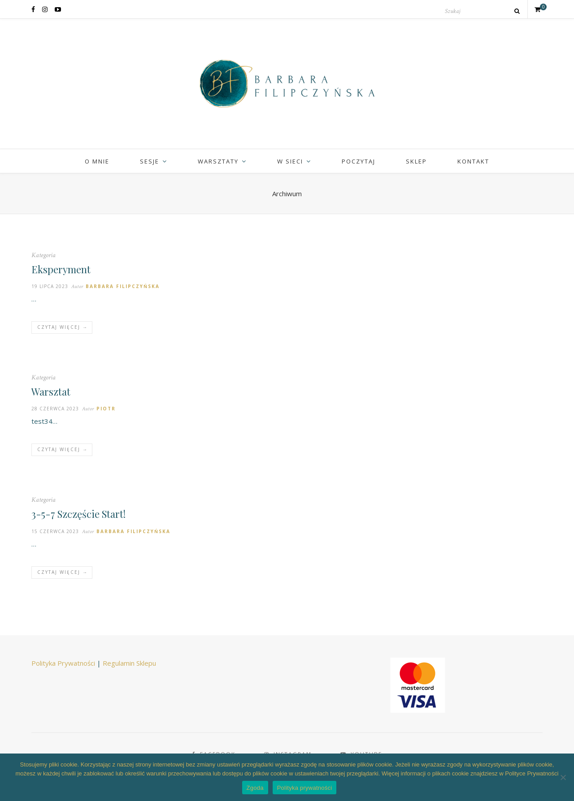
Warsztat (50, 391)
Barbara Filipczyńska (123, 286)
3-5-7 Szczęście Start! (78, 514)
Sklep (416, 161)
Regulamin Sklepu (129, 663)
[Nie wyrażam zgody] (562, 777)
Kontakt (473, 161)
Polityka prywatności (304, 787)
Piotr (106, 408)
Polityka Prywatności (63, 663)
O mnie (97, 161)
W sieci (290, 161)
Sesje (149, 161)
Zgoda (255, 787)
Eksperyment (61, 269)
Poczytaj (358, 161)
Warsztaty (218, 161)
